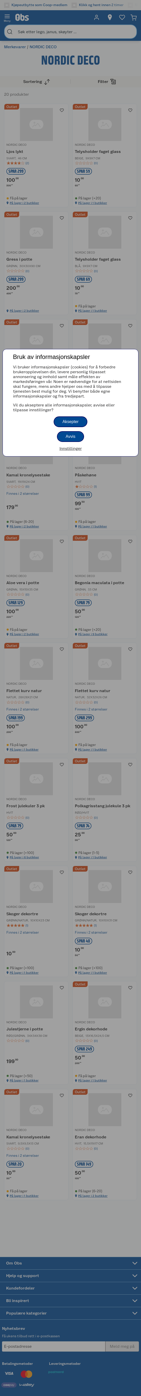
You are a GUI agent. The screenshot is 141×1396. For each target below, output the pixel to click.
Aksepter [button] (70, 421)
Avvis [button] (70, 436)
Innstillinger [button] (71, 448)
